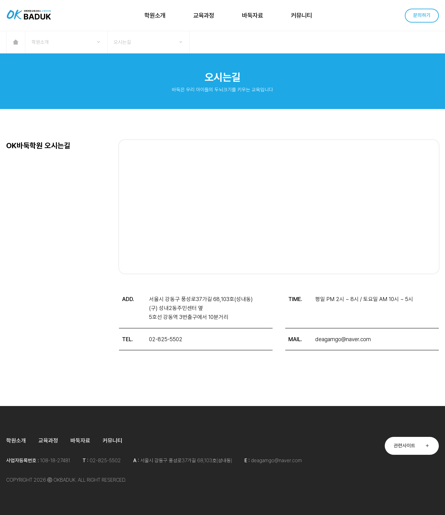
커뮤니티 (301, 15)
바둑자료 (252, 15)
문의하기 (421, 15)
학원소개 (154, 15)
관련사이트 (412, 446)
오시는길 (148, 42)
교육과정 (203, 15)
